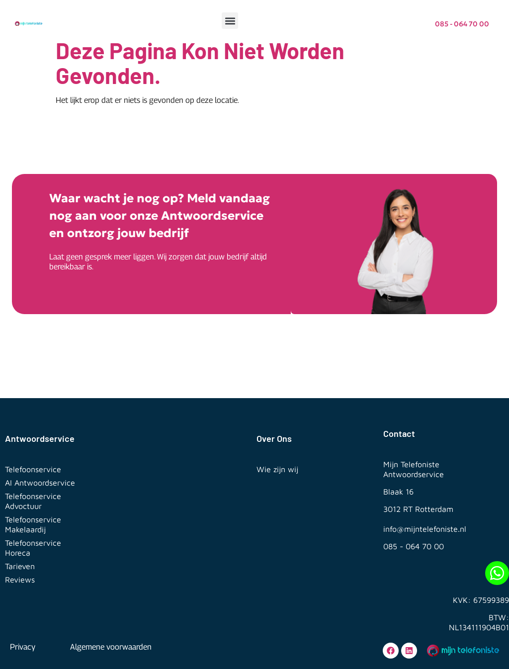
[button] (230, 20)
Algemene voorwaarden (111, 647)
